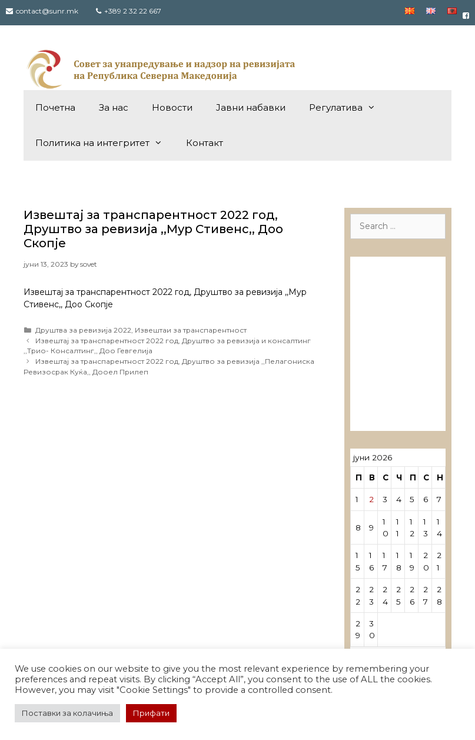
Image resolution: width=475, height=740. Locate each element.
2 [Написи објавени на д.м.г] (371, 499)
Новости (172, 107)
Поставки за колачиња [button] (67, 713)
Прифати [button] (151, 713)
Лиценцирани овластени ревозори (388, 327)
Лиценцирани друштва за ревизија (388, 279)
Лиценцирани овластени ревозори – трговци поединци (388, 390)
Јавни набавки (250, 107)
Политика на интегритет (104, 143)
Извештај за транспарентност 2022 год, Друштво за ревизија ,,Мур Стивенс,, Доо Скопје (153, 229)
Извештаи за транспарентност (191, 330)
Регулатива (348, 107)
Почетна (55, 107)
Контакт (204, 142)
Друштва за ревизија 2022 (83, 330)
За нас (113, 107)
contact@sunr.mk (47, 10)
